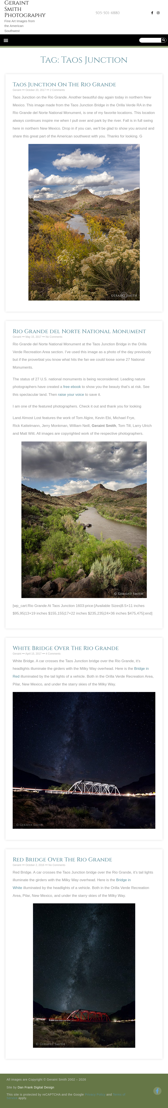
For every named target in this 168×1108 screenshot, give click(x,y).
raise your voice (71, 395)
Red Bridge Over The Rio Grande (62, 860)
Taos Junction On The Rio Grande (64, 85)
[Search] (163, 40)
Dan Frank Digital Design (36, 1087)
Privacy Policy (95, 1094)
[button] (5, 40)
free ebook (72, 387)
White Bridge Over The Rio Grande (66, 648)
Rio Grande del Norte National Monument (79, 331)
